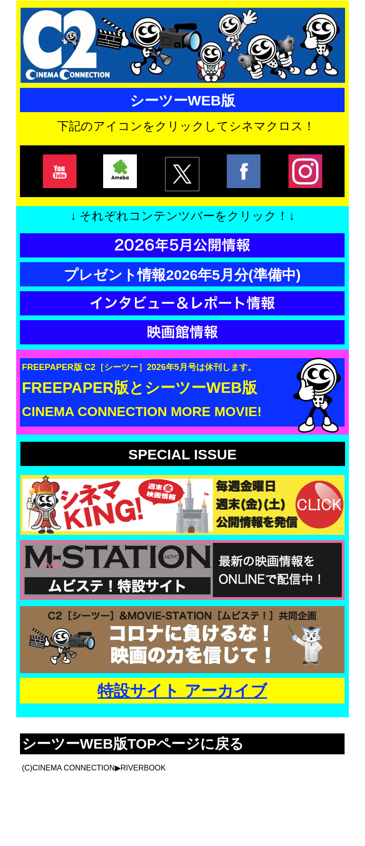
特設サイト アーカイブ (182, 691)
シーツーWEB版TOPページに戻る (133, 743)
